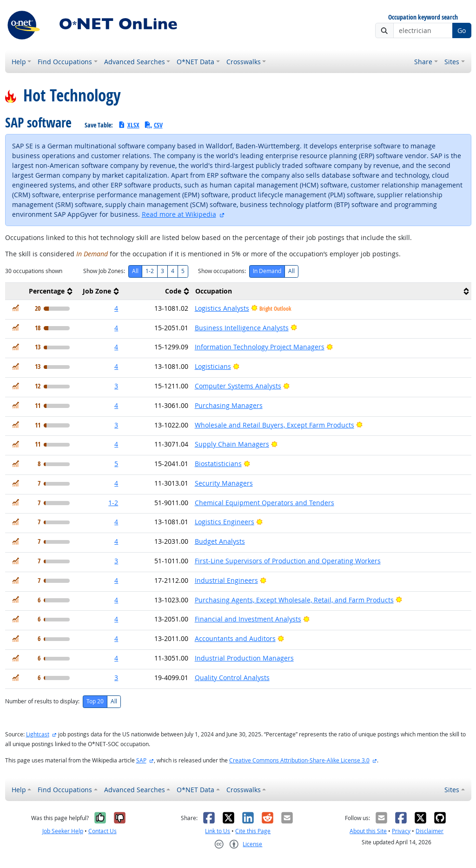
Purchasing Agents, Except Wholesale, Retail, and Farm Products (294, 599)
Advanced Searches (134, 61)
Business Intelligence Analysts (242, 327)
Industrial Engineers (226, 580)
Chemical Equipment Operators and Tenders (264, 502)
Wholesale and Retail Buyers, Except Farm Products (274, 425)
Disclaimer (429, 831)
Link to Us (217, 831)
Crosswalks (243, 61)
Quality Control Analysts (232, 677)
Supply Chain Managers (232, 444)
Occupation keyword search (423, 17)
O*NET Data (195, 61)
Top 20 (95, 701)
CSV (153, 124)
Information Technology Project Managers (259, 346)
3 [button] (116, 385)
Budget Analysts (220, 541)
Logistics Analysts (222, 308)
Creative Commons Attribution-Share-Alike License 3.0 (299, 760)
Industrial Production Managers (244, 658)
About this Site (368, 831)
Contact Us (102, 831)
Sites (451, 61)
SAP (141, 760)
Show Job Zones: (104, 271)
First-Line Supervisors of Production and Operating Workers (288, 560)
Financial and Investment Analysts (248, 618)
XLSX (128, 124)
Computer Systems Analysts (238, 385)
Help (19, 61)
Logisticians (213, 366)
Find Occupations (65, 61)
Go (461, 30)
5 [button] (116, 463)
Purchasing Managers (229, 405)
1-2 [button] (113, 502)
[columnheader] (40, 291)
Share (423, 61)
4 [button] (116, 308)
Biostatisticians (218, 463)
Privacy (401, 831)
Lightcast (37, 734)
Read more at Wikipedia (179, 214)
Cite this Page (253, 831)
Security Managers (224, 483)
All (135, 271)
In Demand (267, 271)
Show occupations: (222, 271)
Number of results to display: (42, 701)
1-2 (149, 271)
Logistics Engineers (224, 521)
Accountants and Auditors (235, 638)
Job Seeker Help (62, 831)
